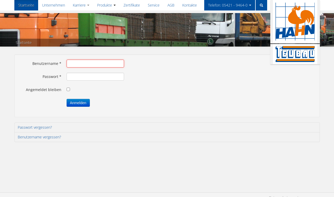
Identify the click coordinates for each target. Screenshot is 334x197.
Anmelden (78, 103)
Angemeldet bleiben (43, 89)
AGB (170, 5)
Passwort (52, 76)
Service (154, 5)
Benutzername (46, 63)
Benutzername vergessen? (39, 136)
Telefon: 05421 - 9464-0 (229, 5)
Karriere (81, 5)
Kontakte (189, 5)
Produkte (106, 5)
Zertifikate (132, 5)
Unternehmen (53, 5)
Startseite (26, 5)
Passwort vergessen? (35, 127)
